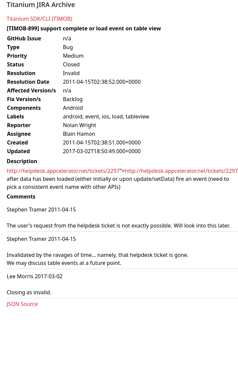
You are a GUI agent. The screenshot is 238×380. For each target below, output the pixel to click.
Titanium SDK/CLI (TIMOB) (39, 18)
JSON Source (22, 304)
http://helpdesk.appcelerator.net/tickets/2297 (63, 170)
